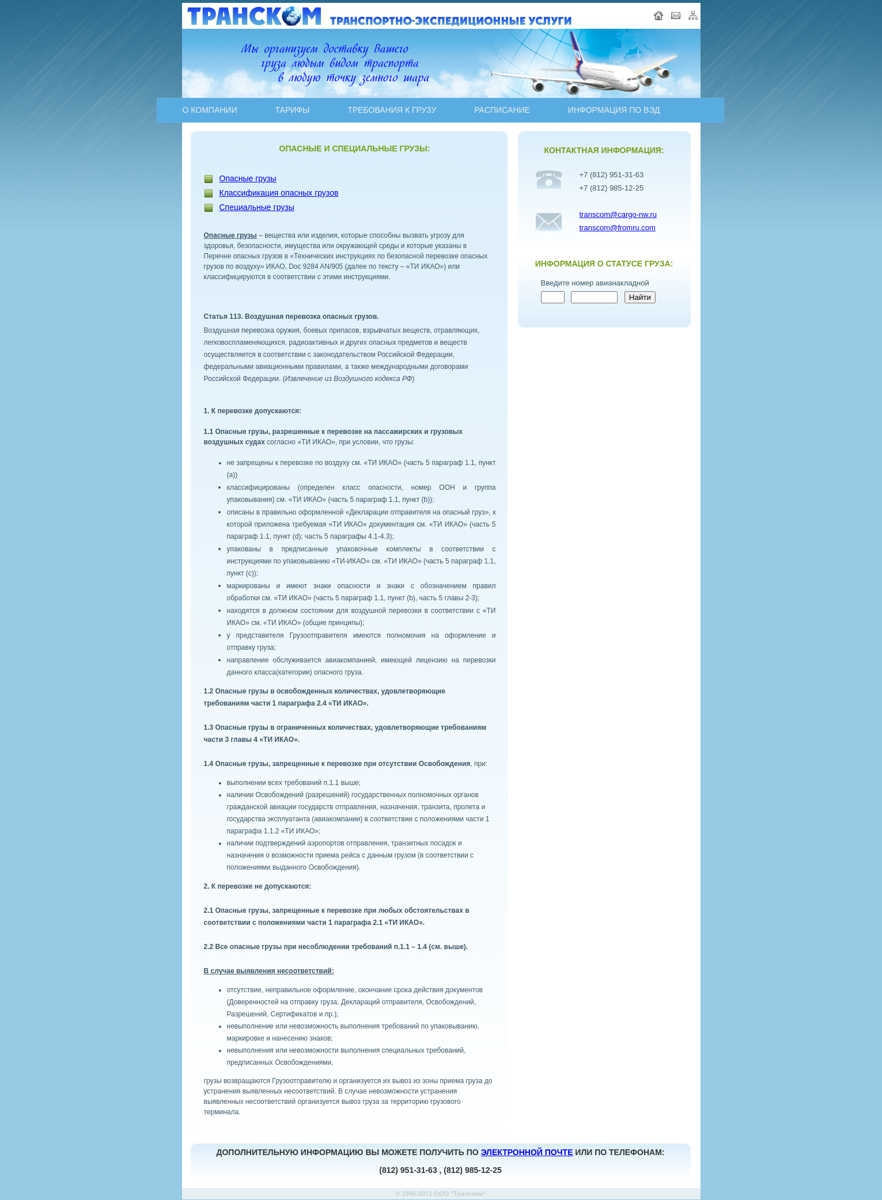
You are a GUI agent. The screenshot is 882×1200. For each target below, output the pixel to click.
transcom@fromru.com (618, 227)
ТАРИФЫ (292, 110)
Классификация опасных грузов (279, 192)
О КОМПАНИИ (210, 110)
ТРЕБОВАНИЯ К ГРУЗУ (391, 110)
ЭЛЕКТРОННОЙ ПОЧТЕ (527, 1152)
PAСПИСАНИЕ (502, 110)
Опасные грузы (248, 178)
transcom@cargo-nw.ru (618, 214)
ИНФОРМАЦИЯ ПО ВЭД (614, 110)
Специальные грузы (256, 207)
